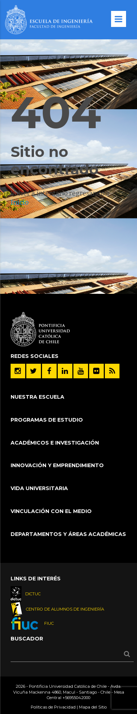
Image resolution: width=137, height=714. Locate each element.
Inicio (19, 202)
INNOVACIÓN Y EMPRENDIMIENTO (57, 465)
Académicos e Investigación (55, 442)
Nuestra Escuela (37, 397)
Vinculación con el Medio (51, 511)
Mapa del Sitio (93, 707)
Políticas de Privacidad (53, 707)
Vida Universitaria (39, 488)
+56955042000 (76, 697)
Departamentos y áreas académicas (68, 534)
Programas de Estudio (47, 420)
